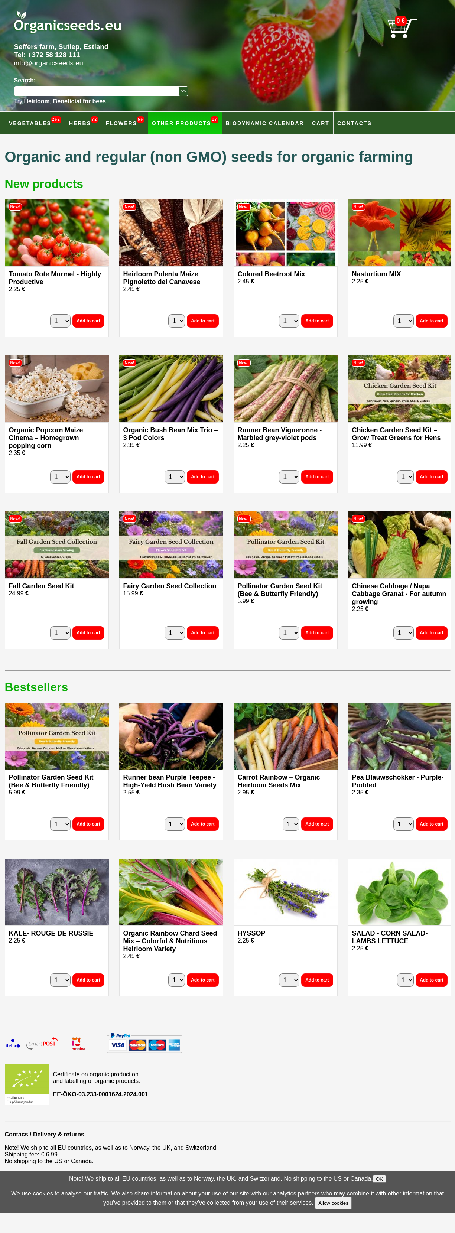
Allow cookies (333, 1203)
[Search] (98, 91)
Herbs (83, 121)
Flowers (125, 121)
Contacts (354, 123)
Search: (25, 80)
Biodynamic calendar (265, 123)
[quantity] (60, 321)
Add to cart (88, 320)
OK (379, 1179)
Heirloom (36, 101)
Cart (320, 123)
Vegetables (35, 121)
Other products (185, 121)
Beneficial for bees (79, 101)
